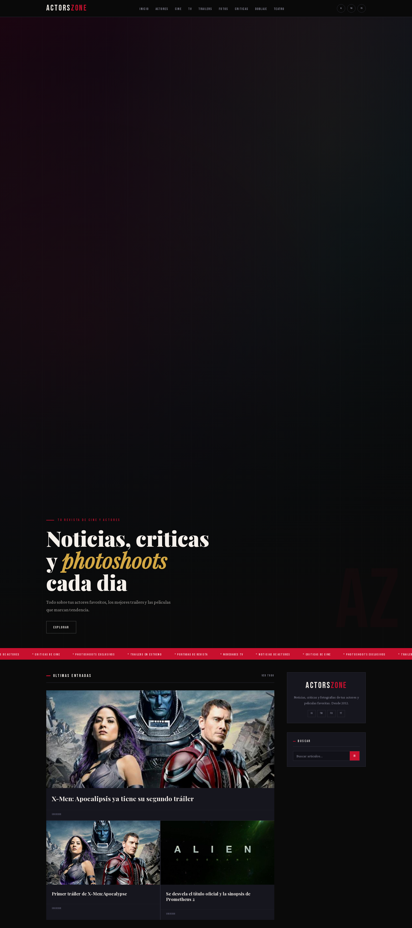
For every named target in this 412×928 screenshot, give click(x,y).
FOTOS (223, 9)
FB (361, 8)
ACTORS (66, 8)
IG (341, 8)
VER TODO (268, 675)
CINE (178, 9)
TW (351, 8)
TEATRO (279, 9)
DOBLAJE (261, 9)
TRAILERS (205, 9)
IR (354, 756)
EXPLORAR (61, 627)
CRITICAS (241, 9)
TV (190, 9)
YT (341, 713)
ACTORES (162, 9)
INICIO (144, 9)
